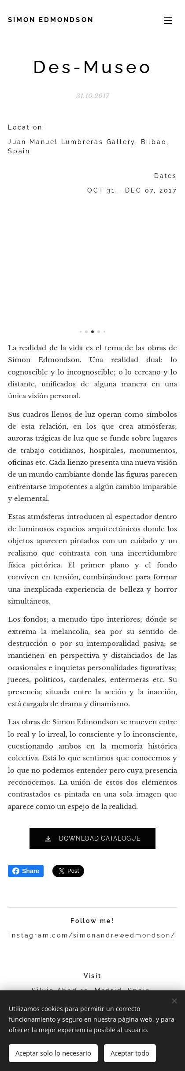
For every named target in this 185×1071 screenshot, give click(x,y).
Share (25, 871)
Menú (168, 20)
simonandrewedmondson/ (124, 935)
